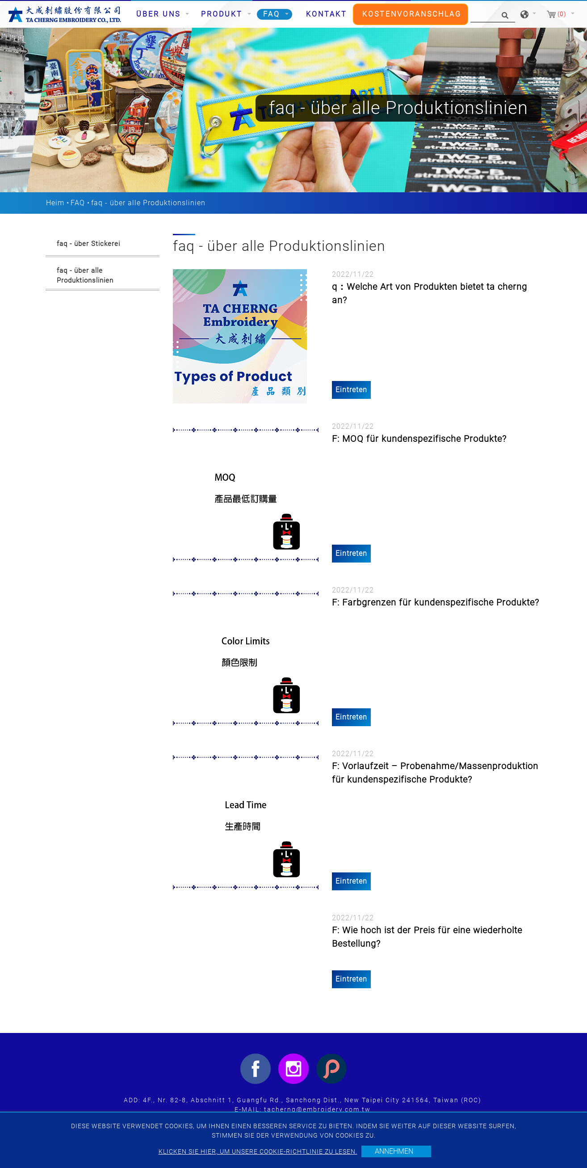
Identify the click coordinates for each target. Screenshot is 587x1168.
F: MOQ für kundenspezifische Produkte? (419, 438)
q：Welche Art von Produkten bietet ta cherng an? (429, 293)
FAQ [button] (273, 14)
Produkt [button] (223, 14)
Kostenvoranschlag (411, 14)
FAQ (78, 203)
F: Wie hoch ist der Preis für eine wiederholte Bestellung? (427, 937)
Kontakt (326, 14)
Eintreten (351, 389)
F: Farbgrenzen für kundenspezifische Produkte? (435, 602)
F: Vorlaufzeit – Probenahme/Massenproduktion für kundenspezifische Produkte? (435, 773)
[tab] (102, 245)
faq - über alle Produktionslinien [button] (85, 276)
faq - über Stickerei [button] (88, 244)
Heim (55, 203)
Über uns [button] (160, 14)
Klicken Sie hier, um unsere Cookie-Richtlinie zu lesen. (258, 1151)
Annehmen (394, 1151)
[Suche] (492, 14)
